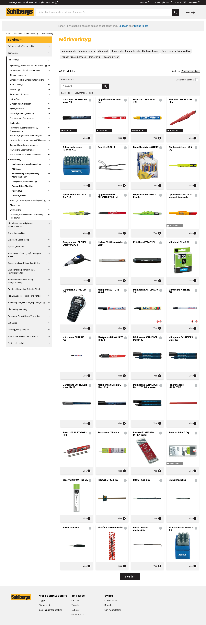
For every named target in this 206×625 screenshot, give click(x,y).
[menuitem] (191, 12)
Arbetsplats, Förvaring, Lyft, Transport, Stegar (24, 255)
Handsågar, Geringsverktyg (22, 113)
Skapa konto (45, 605)
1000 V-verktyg (16, 85)
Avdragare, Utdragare (19, 94)
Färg (91, 93)
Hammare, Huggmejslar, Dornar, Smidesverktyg (24, 129)
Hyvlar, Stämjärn (17, 109)
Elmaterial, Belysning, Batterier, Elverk (24, 289)
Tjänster (76, 605)
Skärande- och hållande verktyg (21, 46)
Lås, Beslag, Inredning (17, 309)
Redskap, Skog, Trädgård (18, 330)
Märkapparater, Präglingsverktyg (26, 164)
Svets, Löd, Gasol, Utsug (18, 240)
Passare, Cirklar (19, 196)
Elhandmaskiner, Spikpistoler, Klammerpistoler (20, 225)
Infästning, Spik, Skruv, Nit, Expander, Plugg (26, 303)
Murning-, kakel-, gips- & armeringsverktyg (28, 200)
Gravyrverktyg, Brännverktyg (24, 181)
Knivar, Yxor (15, 99)
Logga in (43, 600)
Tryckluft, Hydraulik (16, 246)
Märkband (16, 169)
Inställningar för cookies (50, 610)
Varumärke (80, 93)
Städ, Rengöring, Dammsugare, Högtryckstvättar (21, 271)
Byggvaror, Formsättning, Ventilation (24, 316)
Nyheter (75, 610)
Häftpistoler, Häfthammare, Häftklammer (28, 140)
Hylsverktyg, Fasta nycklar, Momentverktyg (28, 65)
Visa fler (129, 576)
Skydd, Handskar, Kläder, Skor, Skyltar (24, 263)
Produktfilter (66, 80)
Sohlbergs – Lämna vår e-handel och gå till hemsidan (33, 2)
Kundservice (110, 600)
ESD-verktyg (15, 89)
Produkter (18, 33)
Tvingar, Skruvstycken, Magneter (24, 145)
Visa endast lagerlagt (187, 79)
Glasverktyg (15, 205)
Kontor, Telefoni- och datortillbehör (23, 336)
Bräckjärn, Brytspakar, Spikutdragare (26, 135)
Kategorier (65, 93)
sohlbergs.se (78, 614)
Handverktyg (32, 33)
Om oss (145, 2)
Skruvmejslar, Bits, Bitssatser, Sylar (25, 70)
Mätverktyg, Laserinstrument (22, 150)
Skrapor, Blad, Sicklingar (20, 104)
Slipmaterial (13, 53)
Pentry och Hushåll (16, 343)
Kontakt (180, 2)
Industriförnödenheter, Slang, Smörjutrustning (20, 281)
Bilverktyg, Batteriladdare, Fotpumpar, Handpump (26, 216)
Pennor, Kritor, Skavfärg (22, 186)
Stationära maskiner (17, 233)
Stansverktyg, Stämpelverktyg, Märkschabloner (25, 175)
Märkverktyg (47, 33)
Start (8, 33)
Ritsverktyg (17, 191)
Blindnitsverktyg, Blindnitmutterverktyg (27, 80)
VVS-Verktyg (15, 210)
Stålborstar (15, 123)
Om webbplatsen (163, 2)
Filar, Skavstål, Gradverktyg (22, 118)
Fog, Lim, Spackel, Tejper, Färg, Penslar (24, 296)
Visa (87, 138)
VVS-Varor (12, 323)
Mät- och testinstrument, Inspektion (25, 155)
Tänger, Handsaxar (18, 75)
